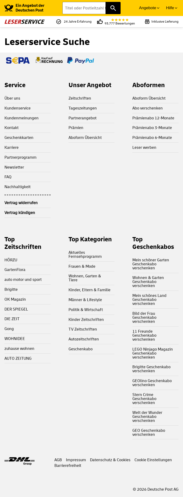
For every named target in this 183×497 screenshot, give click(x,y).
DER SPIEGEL (16, 309)
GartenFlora (14, 269)
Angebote (147, 8)
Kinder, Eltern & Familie (89, 289)
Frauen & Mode (82, 266)
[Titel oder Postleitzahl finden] (91, 8)
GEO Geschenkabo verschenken (148, 432)
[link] (33, 8)
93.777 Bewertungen (120, 21)
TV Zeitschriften (83, 329)
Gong (9, 328)
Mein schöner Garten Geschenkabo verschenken (150, 264)
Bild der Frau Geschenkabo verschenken (144, 317)
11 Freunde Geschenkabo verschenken (144, 335)
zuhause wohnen (19, 348)
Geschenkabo (81, 349)
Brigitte (11, 289)
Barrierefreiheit (67, 465)
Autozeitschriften (84, 339)
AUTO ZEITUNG (18, 358)
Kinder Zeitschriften (86, 319)
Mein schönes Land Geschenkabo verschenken (149, 299)
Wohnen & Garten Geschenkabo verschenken (148, 281)
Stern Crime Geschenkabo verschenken (144, 398)
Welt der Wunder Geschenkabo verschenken (147, 416)
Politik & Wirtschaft (86, 309)
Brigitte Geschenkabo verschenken (151, 368)
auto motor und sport (23, 279)
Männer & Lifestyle (85, 299)
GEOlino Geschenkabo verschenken (152, 382)
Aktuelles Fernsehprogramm (85, 254)
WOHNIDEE (14, 338)
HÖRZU (10, 260)
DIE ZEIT (12, 318)
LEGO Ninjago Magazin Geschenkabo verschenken (152, 353)
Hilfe (170, 8)
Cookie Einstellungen (153, 459)
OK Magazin (15, 299)
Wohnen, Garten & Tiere (85, 278)
